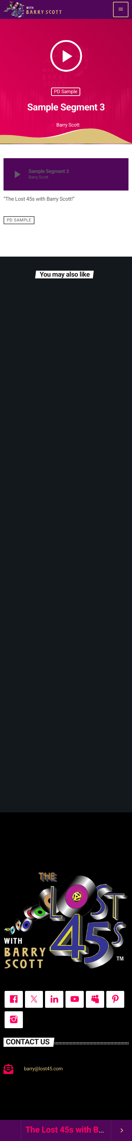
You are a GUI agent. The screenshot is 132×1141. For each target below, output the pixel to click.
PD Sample (65, 92)
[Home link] (33, 9)
